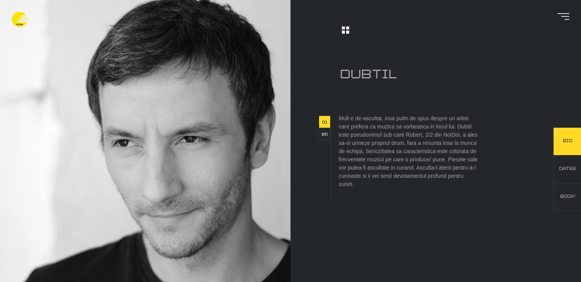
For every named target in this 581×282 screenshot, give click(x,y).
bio (567, 141)
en (324, 134)
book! (567, 197)
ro (324, 122)
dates (567, 169)
